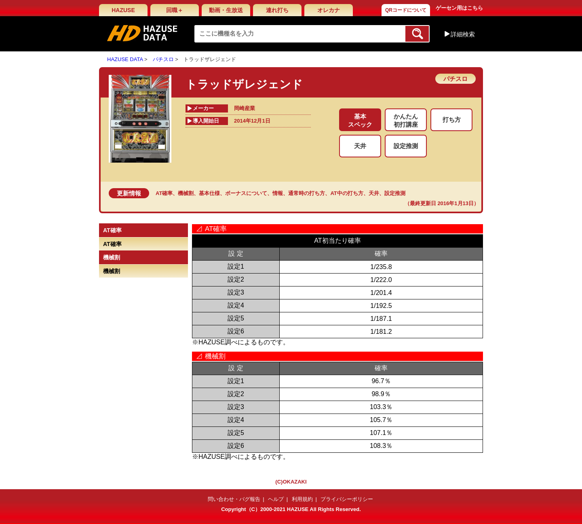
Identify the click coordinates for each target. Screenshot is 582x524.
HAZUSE (123, 10)
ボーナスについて (246, 193)
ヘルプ (276, 499)
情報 (277, 193)
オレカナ (328, 10)
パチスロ (163, 59)
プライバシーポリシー (347, 499)
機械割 (186, 193)
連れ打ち (277, 10)
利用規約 (302, 499)
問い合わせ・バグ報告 (234, 499)
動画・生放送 (226, 10)
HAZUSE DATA (125, 59)
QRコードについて (405, 10)
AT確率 (164, 193)
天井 (374, 193)
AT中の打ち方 (346, 193)
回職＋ (174, 10)
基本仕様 (209, 193)
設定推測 (394, 193)
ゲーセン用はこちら (459, 8)
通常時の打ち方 (306, 193)
